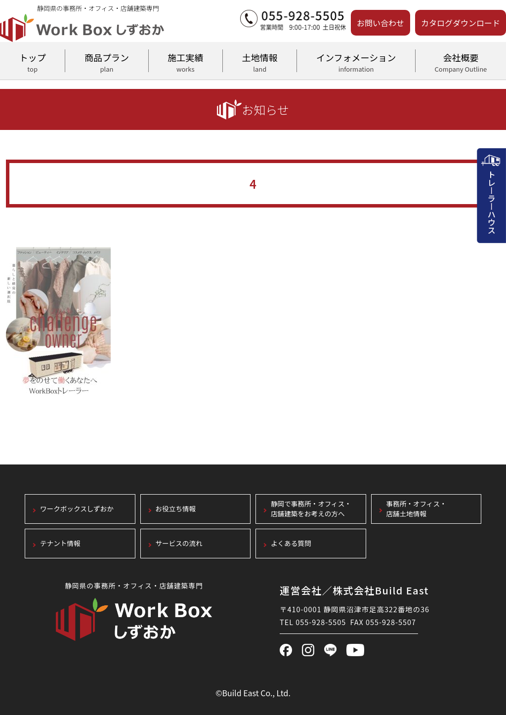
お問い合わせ (380, 23)
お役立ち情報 (176, 509)
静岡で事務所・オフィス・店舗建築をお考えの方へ (311, 509)
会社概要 (461, 61)
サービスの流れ (179, 543)
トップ (32, 61)
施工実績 (185, 61)
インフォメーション (356, 61)
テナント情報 (60, 543)
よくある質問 (291, 543)
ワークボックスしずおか (77, 509)
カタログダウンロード (460, 23)
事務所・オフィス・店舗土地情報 (416, 509)
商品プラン (106, 61)
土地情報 (259, 61)
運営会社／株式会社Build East (354, 590)
